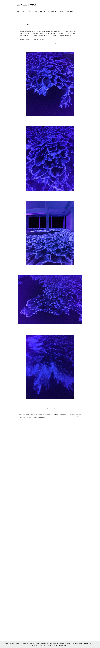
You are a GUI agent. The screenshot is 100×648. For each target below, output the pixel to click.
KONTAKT (69, 11)
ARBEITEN (20, 11)
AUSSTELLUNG (32, 11)
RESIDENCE (52, 11)
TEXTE (42, 11)
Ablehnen (62, 645)
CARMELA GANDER (26, 4)
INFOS (61, 11)
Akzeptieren (52, 645)
